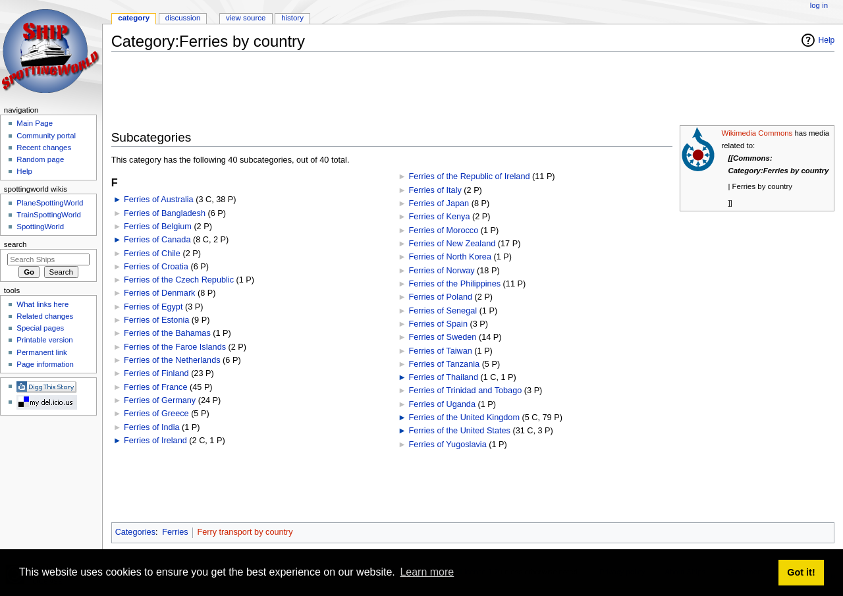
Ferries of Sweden (442, 337)
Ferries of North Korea (449, 256)
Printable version (44, 340)
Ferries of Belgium (158, 226)
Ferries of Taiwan (440, 351)
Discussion (182, 18)
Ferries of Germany (160, 400)
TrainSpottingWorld (48, 215)
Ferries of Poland (440, 297)
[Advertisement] (351, 91)
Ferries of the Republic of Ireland (469, 176)
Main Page (34, 123)
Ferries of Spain (438, 324)
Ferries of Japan (438, 203)
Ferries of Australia (159, 199)
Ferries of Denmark (160, 293)
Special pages (40, 328)
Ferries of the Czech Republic (179, 279)
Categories (135, 532)
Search (15, 244)
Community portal (46, 136)
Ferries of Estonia (156, 320)
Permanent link (41, 352)
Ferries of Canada (157, 239)
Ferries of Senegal (442, 310)
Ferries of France (156, 387)
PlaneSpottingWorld (49, 203)
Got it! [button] (801, 572)
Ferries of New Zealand (451, 243)
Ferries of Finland (156, 373)
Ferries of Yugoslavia (447, 444)
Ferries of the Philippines (454, 283)
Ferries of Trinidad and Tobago (465, 390)
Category (134, 18)
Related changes (44, 316)
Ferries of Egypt (153, 307)
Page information (45, 364)
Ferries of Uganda (442, 404)
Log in (819, 5)
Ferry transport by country (244, 532)
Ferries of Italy (434, 190)
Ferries (175, 532)
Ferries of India (152, 427)
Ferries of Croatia (156, 266)
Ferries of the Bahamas (167, 333)
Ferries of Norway (441, 270)
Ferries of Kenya (439, 216)
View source (245, 18)
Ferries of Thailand (443, 377)
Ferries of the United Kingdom (464, 417)
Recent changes (43, 147)
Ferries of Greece (156, 413)
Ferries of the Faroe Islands (175, 347)
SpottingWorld (40, 226)
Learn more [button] (427, 572)
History (292, 18)
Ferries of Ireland (155, 440)
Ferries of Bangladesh (164, 213)
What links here (42, 304)
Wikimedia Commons (756, 133)
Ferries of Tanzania (443, 364)
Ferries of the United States (459, 430)
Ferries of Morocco (443, 230)
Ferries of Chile (152, 253)
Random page (40, 159)
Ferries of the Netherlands (172, 360)
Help (827, 40)
